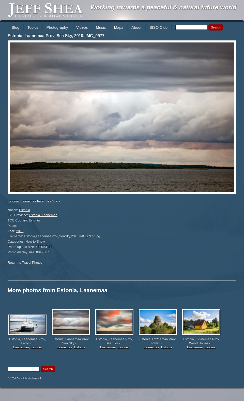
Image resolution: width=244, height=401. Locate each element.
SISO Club (158, 27)
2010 (20, 231)
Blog (15, 27)
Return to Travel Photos (25, 262)
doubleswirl (34, 378)
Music (101, 27)
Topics (32, 27)
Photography (57, 27)
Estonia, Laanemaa (43, 215)
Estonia (24, 210)
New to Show (35, 241)
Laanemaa (21, 347)
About (136, 27)
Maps (118, 27)
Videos (82, 27)
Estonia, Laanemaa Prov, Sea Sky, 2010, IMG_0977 (56, 36)
